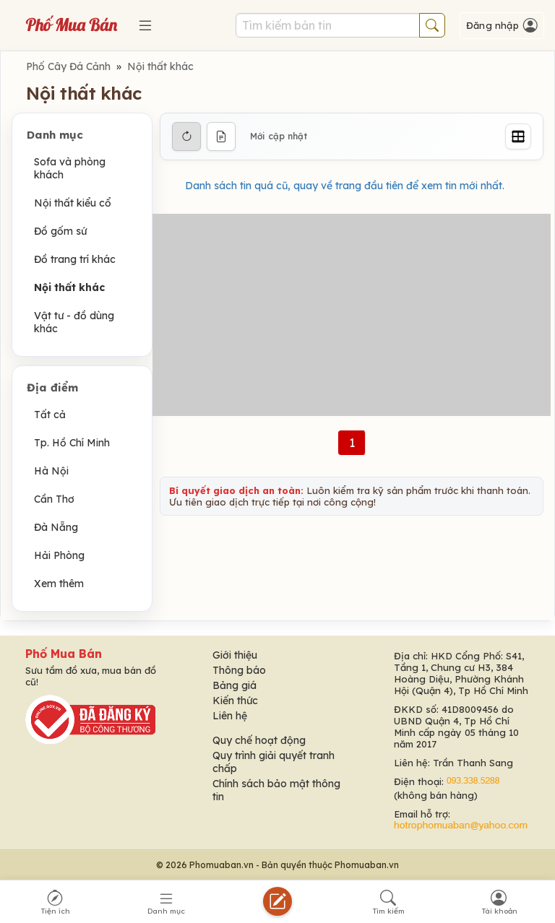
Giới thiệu (234, 655)
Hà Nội (51, 470)
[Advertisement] (351, 315)
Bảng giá (234, 685)
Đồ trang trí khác (75, 259)
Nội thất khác (160, 66)
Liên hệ (229, 715)
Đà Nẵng (56, 527)
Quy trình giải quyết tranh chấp (273, 762)
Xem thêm (59, 583)
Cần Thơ (54, 499)
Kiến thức (235, 700)
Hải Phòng (59, 555)
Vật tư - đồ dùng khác (74, 322)
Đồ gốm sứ (60, 231)
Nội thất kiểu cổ (72, 202)
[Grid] (518, 136)
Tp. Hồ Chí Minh (72, 442)
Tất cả (50, 414)
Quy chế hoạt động (259, 740)
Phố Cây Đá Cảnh (68, 66)
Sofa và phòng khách (70, 168)
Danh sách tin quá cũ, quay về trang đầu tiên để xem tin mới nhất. (344, 185)
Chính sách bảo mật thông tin (276, 790)
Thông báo (239, 670)
